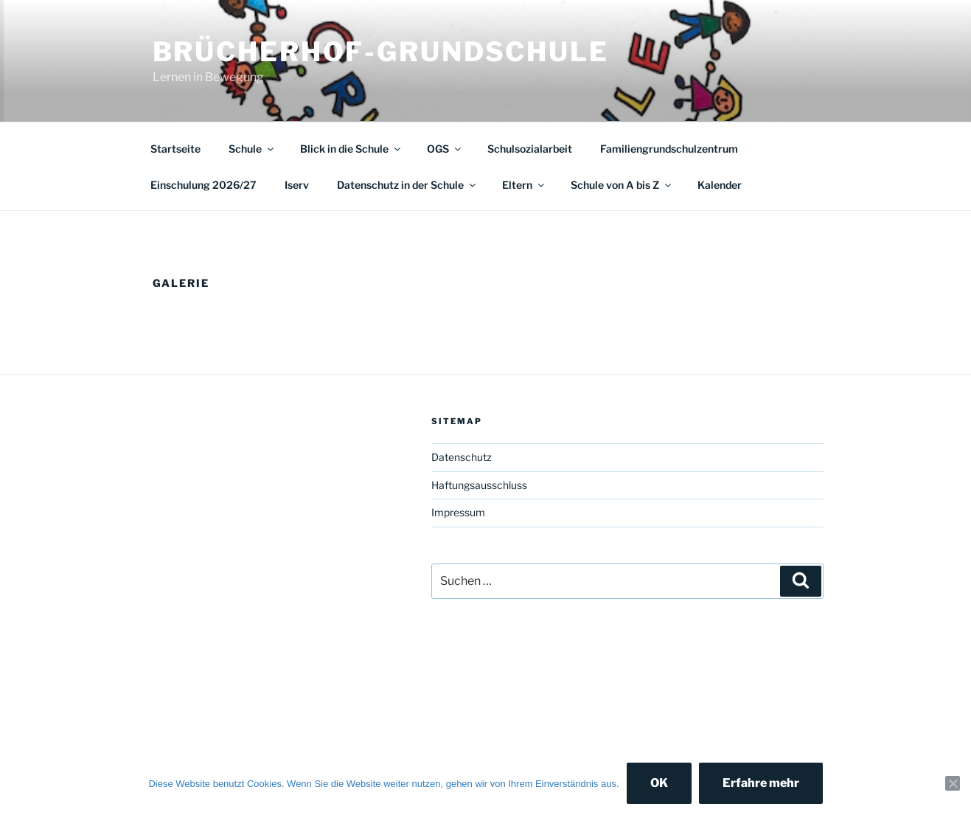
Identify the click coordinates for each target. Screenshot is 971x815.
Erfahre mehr (761, 783)
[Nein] (952, 783)
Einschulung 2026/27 (203, 184)
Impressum (458, 512)
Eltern (524, 184)
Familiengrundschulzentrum (669, 148)
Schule (252, 148)
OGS (445, 148)
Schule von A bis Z (622, 184)
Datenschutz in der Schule (407, 184)
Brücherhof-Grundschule (381, 51)
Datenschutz (461, 457)
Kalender (719, 184)
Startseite (175, 148)
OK (659, 783)
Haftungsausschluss (479, 485)
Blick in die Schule (351, 148)
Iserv (297, 184)
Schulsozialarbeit (529, 148)
